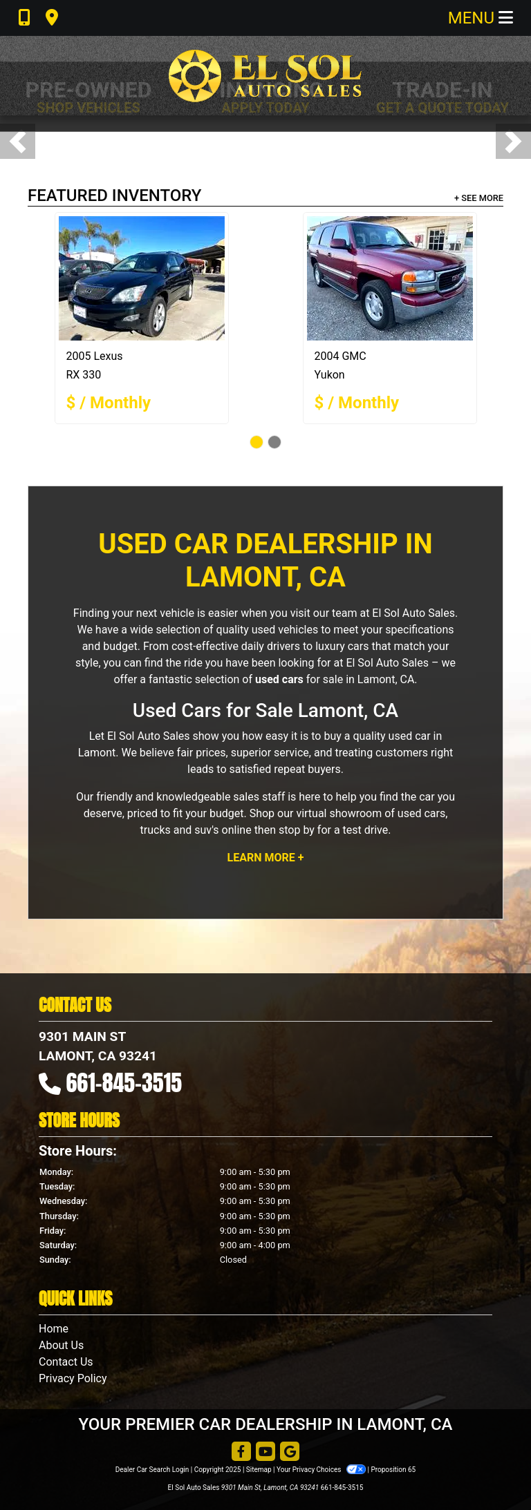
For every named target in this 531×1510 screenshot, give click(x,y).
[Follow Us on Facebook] (241, 1452)
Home (53, 1328)
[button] (17, 141)
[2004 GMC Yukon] (390, 278)
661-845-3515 (124, 1083)
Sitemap (259, 1469)
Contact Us (66, 1361)
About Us (61, 1345)
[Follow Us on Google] (289, 1452)
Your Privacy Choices (322, 1469)
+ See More (478, 198)
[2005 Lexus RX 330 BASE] (141, 278)
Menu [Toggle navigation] (480, 18)
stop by (297, 830)
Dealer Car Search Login (152, 1469)
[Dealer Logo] (265, 75)
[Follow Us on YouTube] (265, 1452)
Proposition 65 (393, 1469)
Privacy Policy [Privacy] (73, 1378)
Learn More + (265, 857)
